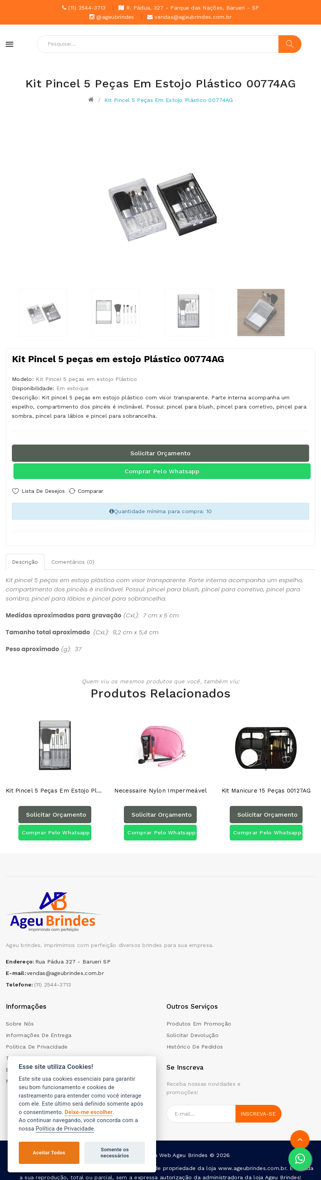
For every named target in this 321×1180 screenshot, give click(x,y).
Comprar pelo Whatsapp (162, 471)
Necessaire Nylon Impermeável (160, 785)
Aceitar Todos (49, 1152)
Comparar (97, 491)
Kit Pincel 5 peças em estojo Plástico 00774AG (168, 100)
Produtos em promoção (199, 1017)
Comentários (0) (73, 559)
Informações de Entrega (38, 1029)
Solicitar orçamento (160, 453)
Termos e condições (33, 1052)
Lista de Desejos (43, 491)
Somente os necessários (114, 1153)
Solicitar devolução (192, 1029)
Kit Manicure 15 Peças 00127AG (266, 785)
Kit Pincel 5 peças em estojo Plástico (55, 785)
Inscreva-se (258, 1108)
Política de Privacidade (65, 1129)
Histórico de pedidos (194, 1040)
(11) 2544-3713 (52, 979)
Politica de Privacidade (36, 1040)
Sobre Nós (20, 1017)
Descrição (25, 559)
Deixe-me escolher (89, 1112)
